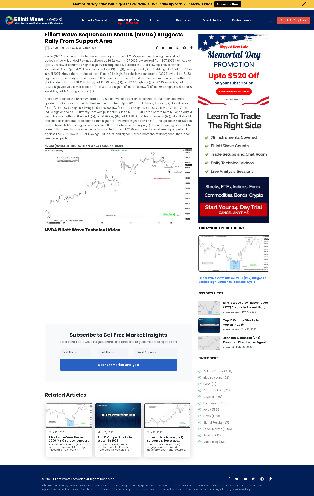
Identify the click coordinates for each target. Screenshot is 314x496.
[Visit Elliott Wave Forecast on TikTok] (270, 479)
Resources (184, 18)
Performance (242, 18)
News (211, 416)
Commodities (217, 390)
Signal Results (216, 422)
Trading (213, 435)
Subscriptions (128, 20)
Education (157, 18)
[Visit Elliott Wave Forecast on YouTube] (245, 479)
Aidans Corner (217, 371)
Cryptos (212, 397)
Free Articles (211, 18)
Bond (210, 384)
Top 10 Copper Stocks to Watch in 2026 (115, 439)
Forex (212, 410)
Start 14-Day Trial (293, 19)
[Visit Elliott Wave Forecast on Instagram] (253, 479)
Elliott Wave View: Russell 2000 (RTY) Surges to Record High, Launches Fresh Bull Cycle (69, 442)
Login (270, 18)
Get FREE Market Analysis (118, 365)
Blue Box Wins (216, 378)
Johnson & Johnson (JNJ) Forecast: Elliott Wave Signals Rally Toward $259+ (167, 441)
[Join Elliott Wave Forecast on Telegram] (262, 479)
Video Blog (215, 442)
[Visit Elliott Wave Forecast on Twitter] (237, 479)
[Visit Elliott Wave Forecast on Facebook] (229, 479)
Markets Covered (94, 18)
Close (304, 4)
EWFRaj (59, 47)
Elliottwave (215, 403)
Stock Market (217, 429)
